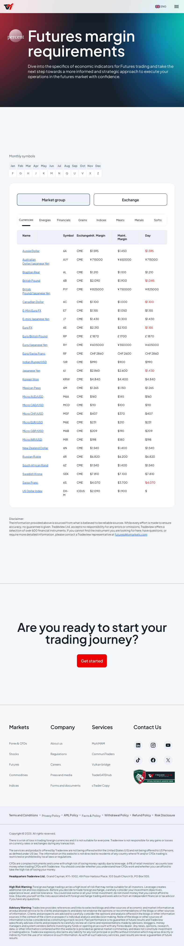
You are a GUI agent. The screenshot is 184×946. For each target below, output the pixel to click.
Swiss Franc (30, 481)
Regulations (59, 753)
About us (56, 742)
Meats (120, 219)
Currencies (26, 219)
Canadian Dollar (33, 301)
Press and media (61, 774)
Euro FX (27, 327)
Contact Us (147, 726)
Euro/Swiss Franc (33, 352)
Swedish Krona (32, 473)
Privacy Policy (51, 815)
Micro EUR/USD (32, 421)
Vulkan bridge (101, 763)
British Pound (31, 280)
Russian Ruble (31, 456)
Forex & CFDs (18, 742)
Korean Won (30, 378)
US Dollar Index (32, 490)
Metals (139, 219)
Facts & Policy (91, 815)
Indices (101, 219)
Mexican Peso (31, 387)
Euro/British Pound (34, 335)
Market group (53, 199)
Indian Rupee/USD (34, 361)
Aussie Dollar (31, 250)
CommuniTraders (103, 753)
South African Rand (35, 464)
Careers (56, 763)
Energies (45, 219)
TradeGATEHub (102, 774)
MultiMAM (98, 742)
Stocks (14, 753)
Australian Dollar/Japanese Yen (35, 260)
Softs (158, 219)
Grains (82, 219)
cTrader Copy (100, 784)
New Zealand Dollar (35, 447)
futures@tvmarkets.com (131, 533)
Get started (92, 659)
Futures (14, 763)
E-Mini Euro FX (31, 309)
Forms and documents (65, 784)
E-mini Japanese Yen (35, 318)
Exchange (130, 199)
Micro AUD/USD (32, 395)
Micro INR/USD (32, 438)
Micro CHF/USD (32, 413)
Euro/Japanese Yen (34, 344)
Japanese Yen (31, 370)
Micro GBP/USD (32, 430)
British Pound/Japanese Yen (36, 290)
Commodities (18, 774)
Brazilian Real (31, 271)
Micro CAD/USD (32, 404)
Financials (63, 219)
